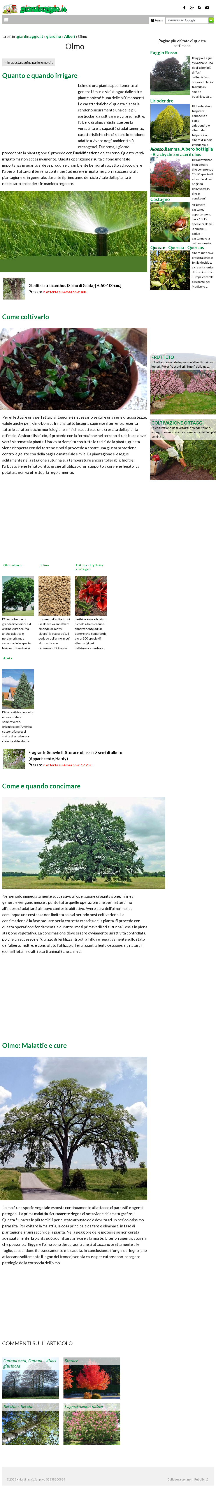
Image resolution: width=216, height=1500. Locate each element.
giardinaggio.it (30, 36)
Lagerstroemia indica (84, 1406)
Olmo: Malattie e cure (34, 1045)
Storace (71, 1361)
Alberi (69, 36)
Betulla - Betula (17, 1406)
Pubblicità (201, 1479)
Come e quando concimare (41, 786)
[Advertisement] (53, 31)
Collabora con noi (179, 1479)
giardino (53, 36)
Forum (157, 20)
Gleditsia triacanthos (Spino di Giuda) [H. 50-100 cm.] (74, 285)
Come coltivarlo (25, 317)
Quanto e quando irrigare (39, 75)
